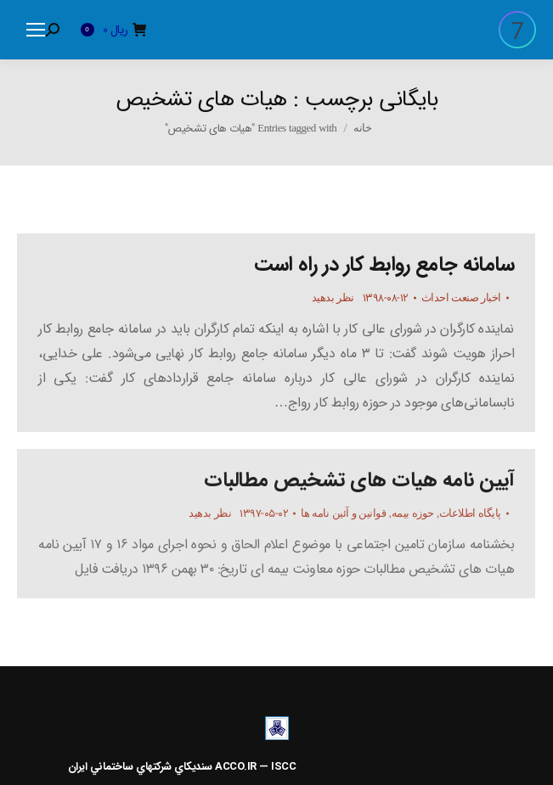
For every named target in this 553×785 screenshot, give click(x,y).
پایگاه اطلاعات (470, 513)
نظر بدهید (333, 297)
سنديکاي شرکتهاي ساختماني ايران (140, 767)
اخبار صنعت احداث (461, 297)
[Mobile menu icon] (35, 30)
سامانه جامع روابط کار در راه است (384, 265)
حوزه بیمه (413, 513)
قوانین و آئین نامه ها (343, 513)
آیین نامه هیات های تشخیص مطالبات (359, 480)
